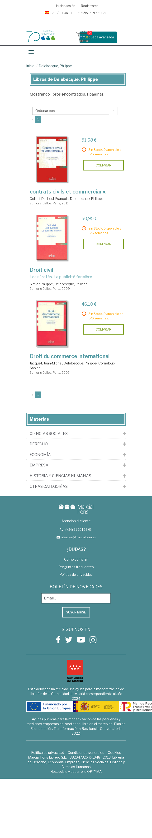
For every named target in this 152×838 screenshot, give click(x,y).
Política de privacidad (76, 574)
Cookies (114, 753)
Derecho (39, 444)
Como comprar (76, 559)
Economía (40, 455)
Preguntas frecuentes (76, 567)
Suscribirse (76, 612)
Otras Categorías (49, 486)
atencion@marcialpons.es (79, 537)
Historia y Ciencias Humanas (60, 476)
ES (49, 13)
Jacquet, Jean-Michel (46, 363)
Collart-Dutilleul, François (49, 199)
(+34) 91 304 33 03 (78, 529)
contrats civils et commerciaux (68, 192)
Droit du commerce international (69, 356)
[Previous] (32, 119)
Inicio (30, 66)
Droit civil (41, 270)
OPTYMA (94, 771)
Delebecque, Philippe (55, 66)
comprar (103, 165)
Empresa (39, 465)
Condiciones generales (86, 753)
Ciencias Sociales (49, 434)
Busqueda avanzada (98, 37)
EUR (65, 13)
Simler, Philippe (41, 284)
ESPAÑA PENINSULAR (92, 13)
